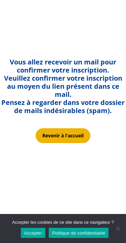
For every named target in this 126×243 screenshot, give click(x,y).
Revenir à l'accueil (63, 135)
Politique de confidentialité (78, 233)
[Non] (117, 228)
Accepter (33, 233)
